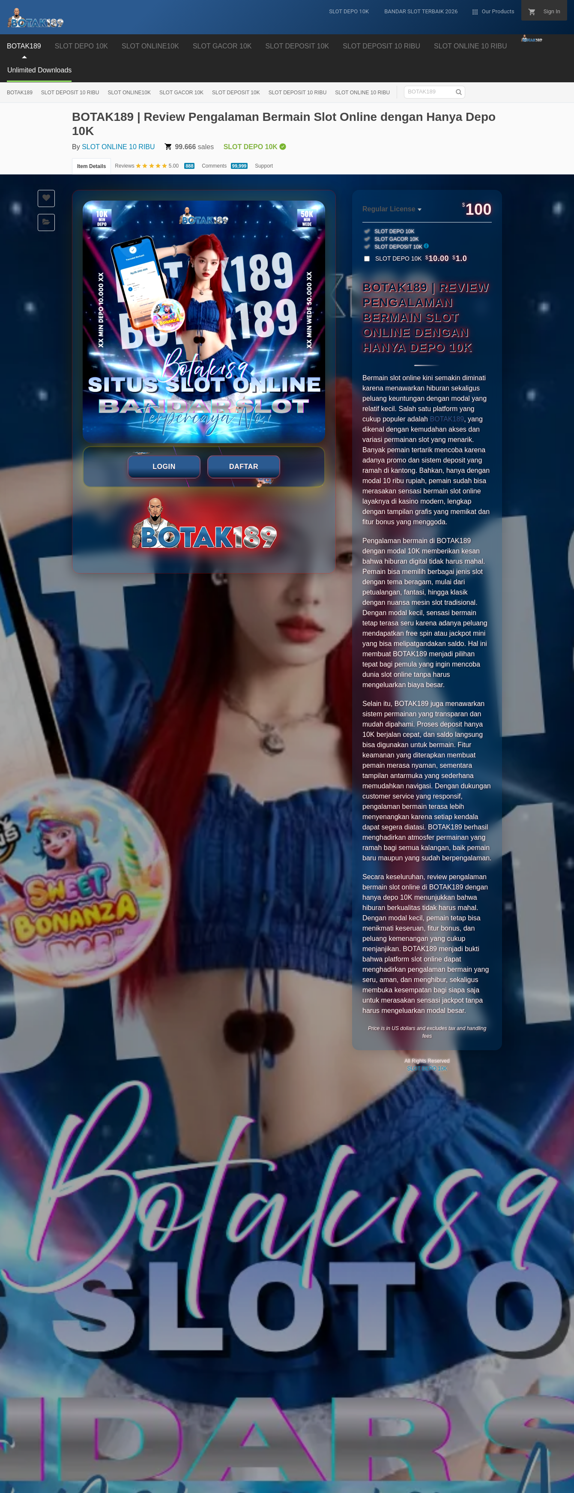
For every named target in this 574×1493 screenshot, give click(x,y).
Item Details (91, 166)
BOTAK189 (24, 46)
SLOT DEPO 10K (81, 46)
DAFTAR (243, 466)
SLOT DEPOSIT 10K (297, 46)
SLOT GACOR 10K (222, 46)
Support (264, 166)
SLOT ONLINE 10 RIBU (470, 46)
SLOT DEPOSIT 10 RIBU (381, 46)
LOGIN (164, 466)
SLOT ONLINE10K (150, 46)
